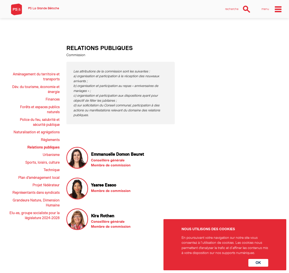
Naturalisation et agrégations (37, 132)
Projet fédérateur (46, 185)
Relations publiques (43, 147)
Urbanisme (51, 155)
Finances (53, 99)
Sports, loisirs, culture (42, 162)
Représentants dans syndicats (36, 193)
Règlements (50, 140)
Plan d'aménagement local (39, 178)
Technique (52, 170)
